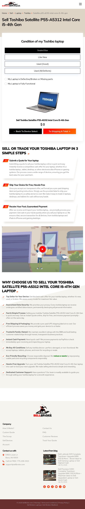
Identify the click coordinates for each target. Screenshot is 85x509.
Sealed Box (42, 50)
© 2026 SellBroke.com (25, 503)
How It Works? (8, 428)
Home (4, 13)
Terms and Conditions (49, 503)
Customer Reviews (50, 436)
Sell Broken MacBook (50, 505)
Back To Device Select (25, 131)
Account (6, 444)
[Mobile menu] (80, 4)
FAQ (44, 432)
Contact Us (47, 428)
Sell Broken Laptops (34, 505)
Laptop (18, 13)
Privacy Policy (63, 503)
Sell (11, 13)
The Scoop (7, 436)
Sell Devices (7, 440)
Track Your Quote (50, 440)
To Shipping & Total (59, 131)
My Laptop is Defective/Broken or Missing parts (42, 79)
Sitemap (37, 503)
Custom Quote (9, 432)
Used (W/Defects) (42, 70)
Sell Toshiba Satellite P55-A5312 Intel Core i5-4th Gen (42, 120)
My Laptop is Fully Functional (42, 83)
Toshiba (27, 13)
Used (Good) (43, 64)
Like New (42, 57)
